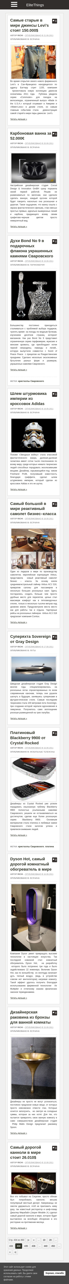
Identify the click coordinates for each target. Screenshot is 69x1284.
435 (26, 1246)
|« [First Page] (28, 1240)
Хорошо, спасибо (55, 1273)
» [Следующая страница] (10, 1252)
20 (50, 1240)
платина (49, 846)
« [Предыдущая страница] (33, 1240)
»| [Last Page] (15, 1252)
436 (33, 1246)
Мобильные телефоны (42, 752)
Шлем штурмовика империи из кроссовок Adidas (28, 398)
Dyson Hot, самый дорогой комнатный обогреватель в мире (31, 864)
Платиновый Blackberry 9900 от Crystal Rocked (28, 737)
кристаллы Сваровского (31, 381)
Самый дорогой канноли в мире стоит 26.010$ (25, 1152)
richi (20, 35)
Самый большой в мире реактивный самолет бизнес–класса (33, 508)
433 (11, 1246)
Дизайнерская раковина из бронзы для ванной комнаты (30, 1017)
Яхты (33, 650)
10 (44, 1240)
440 (45, 1246)
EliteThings (35, 5)
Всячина (34, 39)
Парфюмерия (37, 265)
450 (53, 1246)
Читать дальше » (18, 119)
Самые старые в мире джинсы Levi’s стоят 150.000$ (29, 25)
